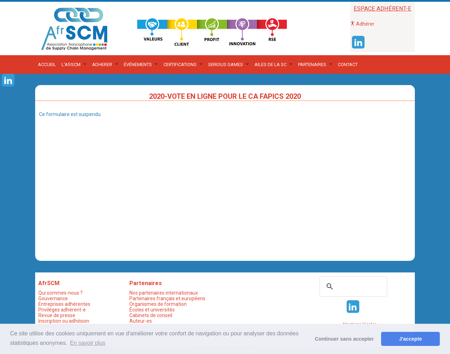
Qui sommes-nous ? (60, 293)
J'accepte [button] (410, 339)
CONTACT (348, 64)
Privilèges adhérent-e (62, 310)
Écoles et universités (152, 310)
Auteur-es (140, 321)
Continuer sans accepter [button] (344, 339)
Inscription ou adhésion (63, 321)
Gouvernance (53, 298)
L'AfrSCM (71, 64)
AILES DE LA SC (271, 64)
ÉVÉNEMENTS (138, 64)
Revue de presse (56, 315)
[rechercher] (352, 286)
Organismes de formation (158, 304)
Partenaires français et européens (167, 298)
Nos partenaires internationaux (163, 293)
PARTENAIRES (312, 64)
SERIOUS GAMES (225, 64)
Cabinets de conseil (150, 315)
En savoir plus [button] (87, 343)
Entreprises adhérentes (64, 304)
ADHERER (102, 64)
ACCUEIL (47, 64)
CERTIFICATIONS (180, 64)
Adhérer (362, 24)
